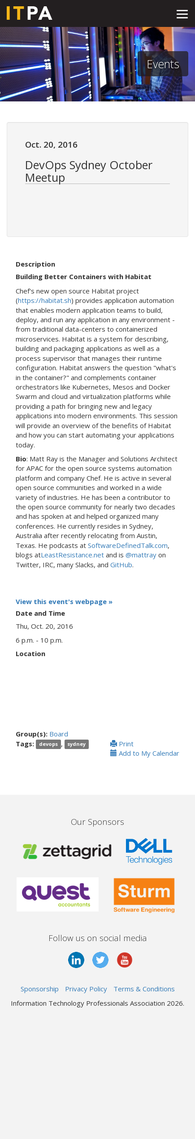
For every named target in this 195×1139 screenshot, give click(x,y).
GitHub (121, 564)
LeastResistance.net (72, 554)
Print (122, 743)
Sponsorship (40, 988)
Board (58, 733)
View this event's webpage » (64, 601)
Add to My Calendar (144, 753)
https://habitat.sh (44, 300)
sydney (76, 744)
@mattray (141, 554)
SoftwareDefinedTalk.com (128, 545)
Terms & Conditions (144, 988)
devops (48, 744)
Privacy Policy (86, 988)
